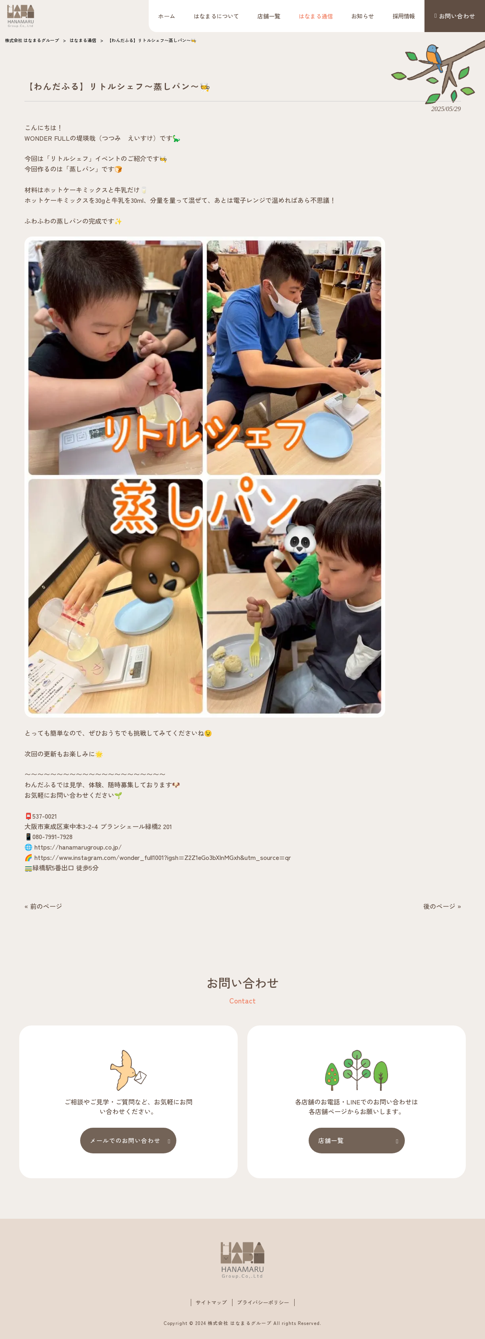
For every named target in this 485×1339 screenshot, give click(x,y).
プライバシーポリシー (263, 1303)
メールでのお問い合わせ (125, 1140)
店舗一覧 (331, 1140)
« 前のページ (43, 906)
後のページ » (442, 906)
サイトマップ (211, 1303)
